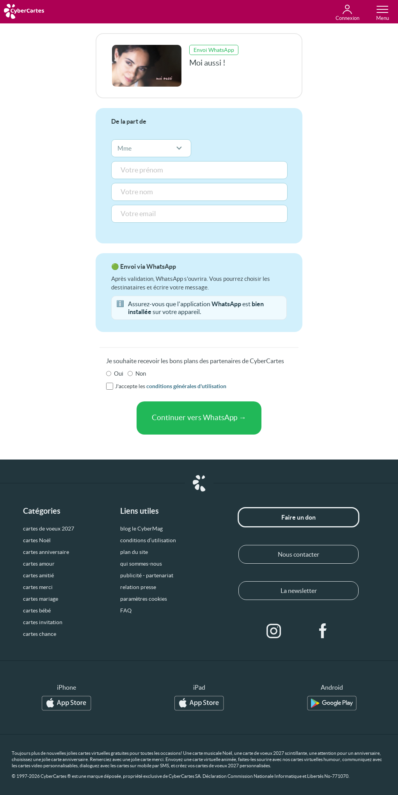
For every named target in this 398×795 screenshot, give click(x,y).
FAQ (125, 610)
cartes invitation (42, 622)
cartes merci (38, 587)
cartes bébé (37, 610)
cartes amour (39, 564)
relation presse (138, 587)
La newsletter (299, 590)
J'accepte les (170, 386)
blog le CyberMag (141, 528)
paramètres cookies (143, 599)
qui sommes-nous (141, 564)
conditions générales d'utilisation (186, 386)
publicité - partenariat (146, 575)
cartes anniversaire (46, 552)
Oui (118, 373)
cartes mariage (40, 599)
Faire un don (298, 517)
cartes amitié (38, 575)
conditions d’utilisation (148, 540)
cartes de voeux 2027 (48, 528)
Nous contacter (298, 554)
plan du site (134, 552)
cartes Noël (37, 540)
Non (140, 373)
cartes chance (39, 634)
